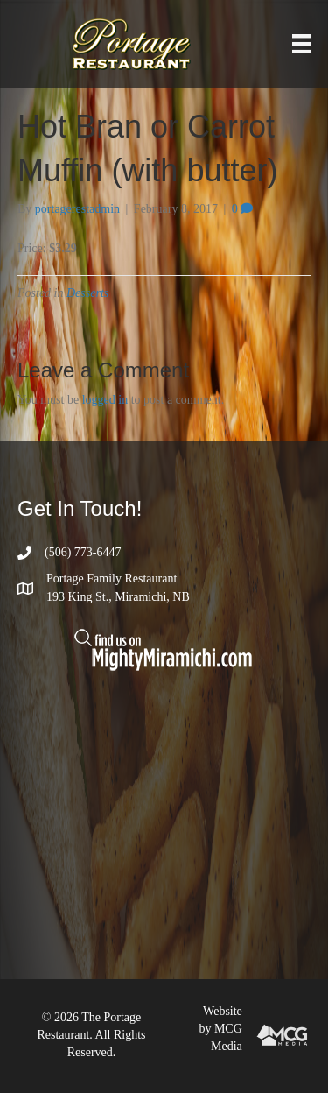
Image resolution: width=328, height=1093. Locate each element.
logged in (105, 399)
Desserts (87, 293)
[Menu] (302, 44)
